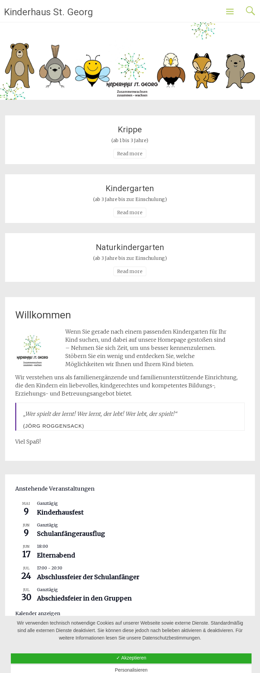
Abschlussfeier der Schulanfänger (88, 577)
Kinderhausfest (60, 512)
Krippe (130, 129)
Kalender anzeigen (37, 613)
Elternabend (56, 555)
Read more (130, 154)
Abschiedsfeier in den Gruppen (84, 598)
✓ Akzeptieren (131, 657)
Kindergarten (130, 188)
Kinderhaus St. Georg (48, 12)
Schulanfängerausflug (71, 534)
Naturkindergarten (130, 247)
